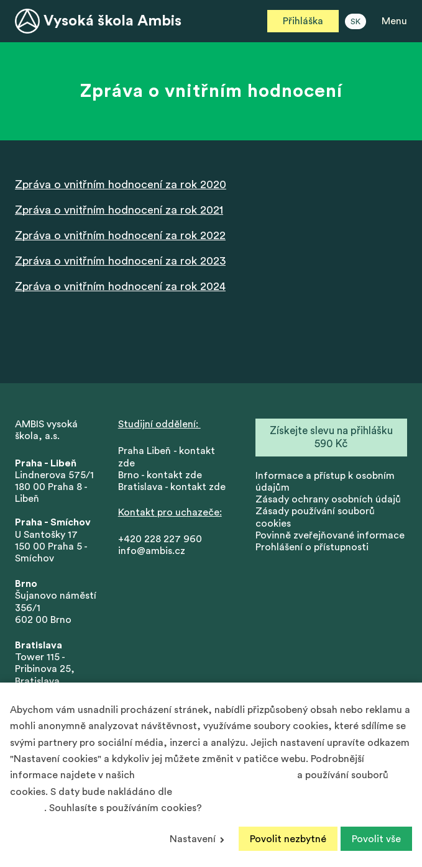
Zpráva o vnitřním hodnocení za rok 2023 (120, 260)
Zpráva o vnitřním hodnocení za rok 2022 (120, 235)
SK (355, 21)
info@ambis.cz (151, 551)
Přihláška (303, 21)
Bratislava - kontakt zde (172, 487)
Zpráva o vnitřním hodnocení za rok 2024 (120, 286)
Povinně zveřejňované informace (330, 535)
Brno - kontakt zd (157, 475)
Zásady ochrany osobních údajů (328, 499)
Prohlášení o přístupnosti (312, 547)
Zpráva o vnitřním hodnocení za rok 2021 (119, 210)
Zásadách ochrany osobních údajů (216, 775)
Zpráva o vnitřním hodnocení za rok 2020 (120, 184)
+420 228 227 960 (160, 539)
